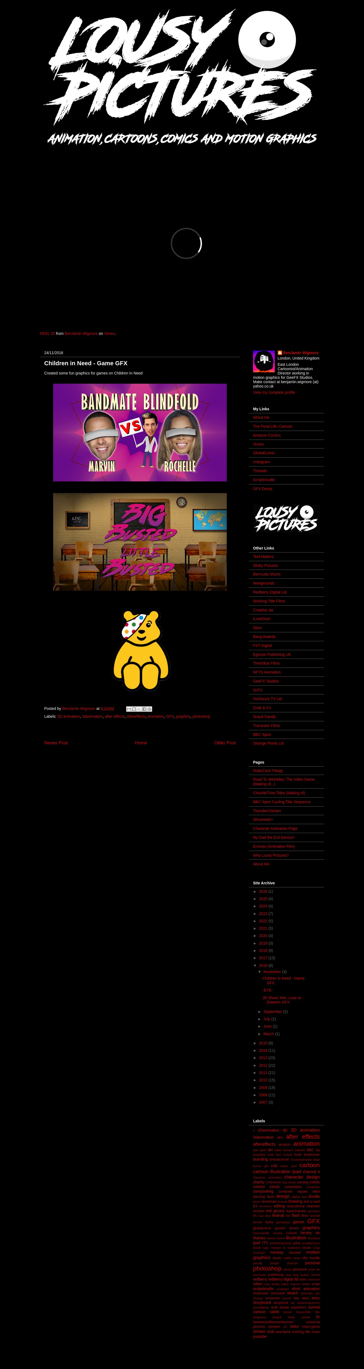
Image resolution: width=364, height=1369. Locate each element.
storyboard (262, 1302)
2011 (264, 1073)
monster (295, 1252)
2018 (264, 950)
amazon (285, 1144)
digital (296, 1196)
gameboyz (283, 1222)
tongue (277, 1317)
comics (259, 1186)
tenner (287, 1312)
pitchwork (300, 1269)
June (268, 1026)
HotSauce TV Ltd (267, 699)
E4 (255, 1206)
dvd (306, 1201)
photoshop (201, 716)
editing (279, 1206)
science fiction (300, 1284)
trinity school (299, 1317)
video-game (311, 1327)
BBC (310, 1150)
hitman (271, 1238)
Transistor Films (266, 725)
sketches (307, 1293)
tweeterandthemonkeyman (273, 1322)
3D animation (69, 716)
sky (317, 1293)
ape (255, 1150)
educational (295, 1206)
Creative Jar (263, 610)
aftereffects (136, 716)
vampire (274, 1327)
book (298, 1155)
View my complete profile (274, 392)
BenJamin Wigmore (81, 333)
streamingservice (308, 1302)
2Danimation (268, 1130)
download (269, 1201)
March (269, 1034)
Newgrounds (263, 583)
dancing (259, 1197)
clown (292, 1182)
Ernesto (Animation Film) (274, 846)
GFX (170, 716)
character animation (267, 1177)
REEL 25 (47, 333)
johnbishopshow (281, 1243)
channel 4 (311, 1172)
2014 (264, 1050)
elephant (313, 1206)
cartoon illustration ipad (277, 1171)
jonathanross (311, 1243)
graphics (183, 716)
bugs (316, 1159)
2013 (264, 1058)
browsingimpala (301, 1159)
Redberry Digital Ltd (270, 592)
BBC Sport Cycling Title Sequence (282, 802)
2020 (264, 935)
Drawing (295, 1201)
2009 (264, 1087)
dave (270, 1197)
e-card (315, 1201)
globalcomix (262, 1228)
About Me (261, 864)
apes (263, 1150)
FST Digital (262, 645)
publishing (276, 1275)
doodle (314, 1196)
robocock (314, 1279)
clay (284, 1182)
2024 (264, 906)
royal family (272, 1284)
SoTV (258, 690)
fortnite (257, 1222)
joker (297, 1243)
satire (285, 1284)
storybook (280, 1303)
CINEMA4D (273, 1182)
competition (293, 1187)
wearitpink (283, 1332)
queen (305, 1274)
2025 (264, 899)
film (288, 1215)
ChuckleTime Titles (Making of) (279, 793)
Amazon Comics (267, 435)
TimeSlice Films (266, 663)
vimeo (259, 1331)
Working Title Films (269, 601)
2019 (264, 943)
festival (278, 1215)
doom (257, 1201)
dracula (282, 1201)
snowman (272, 1298)
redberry (260, 1279)
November (272, 972)
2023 (264, 913)
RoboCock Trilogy (268, 770)
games (298, 1222)
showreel (278, 1293)
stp (292, 1302)
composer (313, 1187)
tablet (274, 1312)
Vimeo (109, 333)
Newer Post (56, 742)
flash (296, 1215)
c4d (274, 1166)
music (277, 1258)
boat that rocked (280, 1154)
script (316, 1284)
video (294, 1326)
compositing (263, 1191)
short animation (306, 1289)
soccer (286, 1298)
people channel (284, 1263)
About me (261, 417)
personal (312, 1263)
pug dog (292, 1274)
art (270, 1150)
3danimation (92, 716)
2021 (264, 928)
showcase (260, 1293)
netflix (287, 1258)
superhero (298, 1307)
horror (281, 1238)
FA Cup (258, 1215)
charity (258, 1182)
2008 (264, 1095)
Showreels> (263, 819)
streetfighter (261, 1307)
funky (269, 1222)
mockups (259, 1252)
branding (260, 1159)
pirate (287, 1269)
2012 (264, 1065)
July (267, 1019)
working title (301, 1332)
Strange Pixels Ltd (268, 743)
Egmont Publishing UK (272, 654)
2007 (264, 1102)
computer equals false (299, 1191)
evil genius (275, 1211)
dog (304, 1196)
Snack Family (264, 716)
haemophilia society (268, 1233)
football (315, 1215)
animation (156, 716)
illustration (296, 1237)
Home (141, 742)
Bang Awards (264, 636)
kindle (257, 1247)
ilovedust (314, 1238)
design (282, 1196)
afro (280, 1137)
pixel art (314, 1269)
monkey (276, 1252)
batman (300, 1150)
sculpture (283, 1289)
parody (257, 1263)
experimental (296, 1211)
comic (315, 1182)
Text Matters (263, 556)
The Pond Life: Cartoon (272, 426)
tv (318, 1316)
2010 (264, 1080)
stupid (284, 1307)
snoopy (258, 1298)
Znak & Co (262, 708)
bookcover (312, 1155)
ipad (256, 1243)
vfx (285, 1326)
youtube (260, 1336)
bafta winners (283, 1150)
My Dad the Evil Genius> (274, 837)
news (296, 1258)
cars (294, 1166)
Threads (260, 471)
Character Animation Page (275, 828)
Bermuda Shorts (266, 574)
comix (275, 1186)
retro (302, 1279)
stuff (274, 1307)
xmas (316, 1332)
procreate (259, 1274)
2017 (264, 958)
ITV (265, 1243)
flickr (304, 1216)
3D (285, 1130)
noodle (314, 1258)
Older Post (225, 742)
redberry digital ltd (283, 1279)
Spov (257, 627)
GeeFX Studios (266, 681)
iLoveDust (261, 619)
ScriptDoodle (264, 480)
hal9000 (291, 1233)
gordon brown (287, 1228)
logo (266, 1247)
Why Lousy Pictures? (271, 855)
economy (265, 1206)
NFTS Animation (267, 672)
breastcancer (279, 1159)
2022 (264, 921)
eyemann (313, 1211)
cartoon (309, 1165)
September (273, 1011)
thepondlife (303, 1312)
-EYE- (268, 990)
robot (257, 1284)
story (316, 1298)
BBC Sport (262, 734)
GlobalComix (264, 453)
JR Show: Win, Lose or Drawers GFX (282, 1000)
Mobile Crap (311, 1247)
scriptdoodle (263, 1289)
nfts (305, 1258)
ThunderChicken (267, 811)
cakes (284, 1166)
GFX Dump (262, 489)
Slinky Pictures (265, 565)
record (315, 1274)
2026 (264, 891)
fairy (268, 1215)
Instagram (261, 462)
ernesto (258, 1211)
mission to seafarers (285, 1247)
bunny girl (260, 1166)
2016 (264, 965)
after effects (114, 716)
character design (302, 1177)
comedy (303, 1182)
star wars (301, 1298)
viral (270, 1331)
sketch (292, 1293)
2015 (264, 1043)
